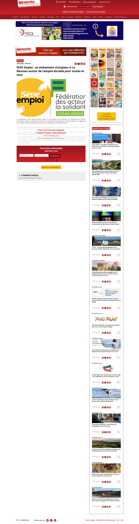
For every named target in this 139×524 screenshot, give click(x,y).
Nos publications (74, 2)
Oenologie (70, 17)
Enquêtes (42, 17)
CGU (122, 520)
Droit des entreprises (120, 17)
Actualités (15, 17)
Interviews (35, 17)
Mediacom (87, 17)
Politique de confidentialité (105, 520)
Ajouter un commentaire (51, 167)
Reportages (50, 17)
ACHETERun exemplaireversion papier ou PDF (106, 116)
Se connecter (54, 156)
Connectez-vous (70, 6)
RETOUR (20, 61)
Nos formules (98, 7)
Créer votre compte (84, 6)
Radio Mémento (25, 17)
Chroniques (108, 17)
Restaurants (78, 17)
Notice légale (90, 520)
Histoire (101, 17)
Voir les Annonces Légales (96, 12)
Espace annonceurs (89, 2)
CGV (118, 520)
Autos (57, 17)
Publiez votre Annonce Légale (73, 12)
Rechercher (61, 2)
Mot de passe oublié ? (51, 160)
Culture (94, 17)
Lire (118, 153)
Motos (63, 17)
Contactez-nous (104, 2)
